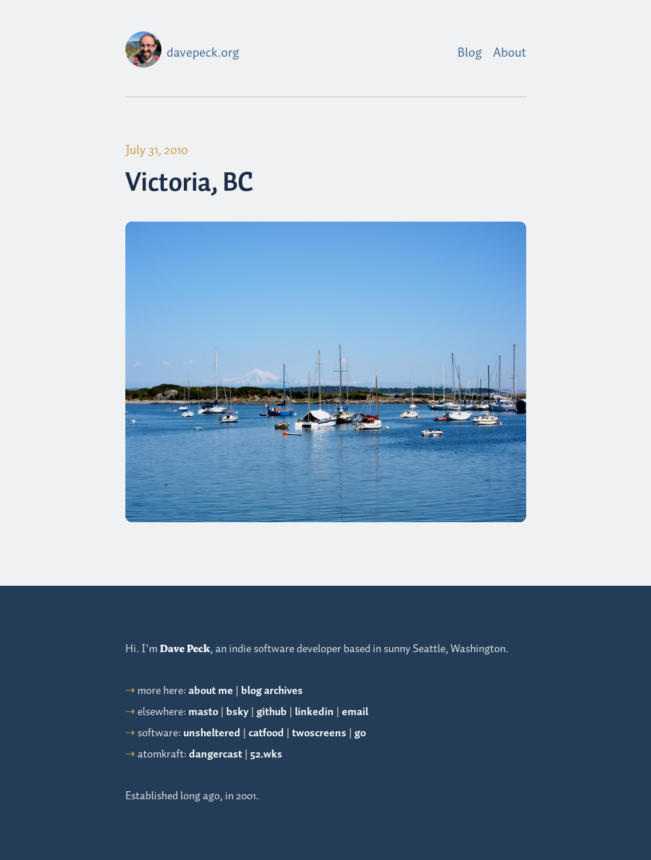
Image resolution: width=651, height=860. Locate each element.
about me (210, 691)
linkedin (314, 712)
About (509, 53)
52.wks (266, 754)
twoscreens (319, 733)
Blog (469, 53)
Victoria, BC (189, 183)
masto (203, 712)
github (272, 712)
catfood (266, 733)
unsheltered (211, 733)
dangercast (215, 754)
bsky (237, 712)
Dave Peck (185, 648)
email (355, 712)
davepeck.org (203, 53)
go (360, 733)
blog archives (272, 691)
